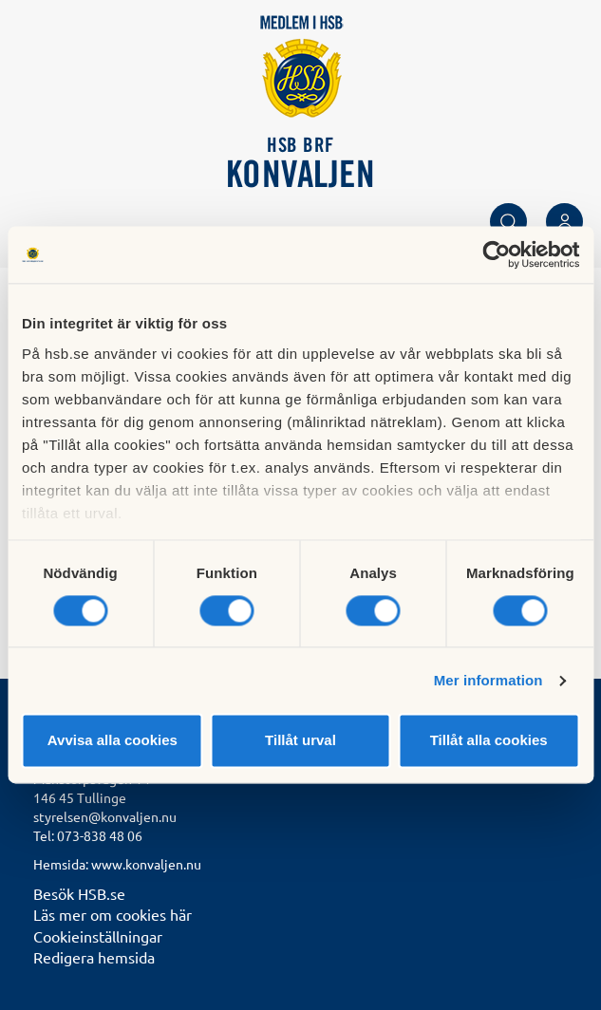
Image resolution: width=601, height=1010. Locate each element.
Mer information (488, 680)
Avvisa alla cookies (112, 741)
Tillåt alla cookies (489, 741)
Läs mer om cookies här (112, 914)
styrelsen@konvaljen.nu (105, 816)
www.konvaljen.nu (146, 863)
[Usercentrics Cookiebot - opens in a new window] (496, 254)
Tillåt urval (300, 741)
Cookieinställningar (97, 935)
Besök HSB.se (79, 893)
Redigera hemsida (94, 956)
